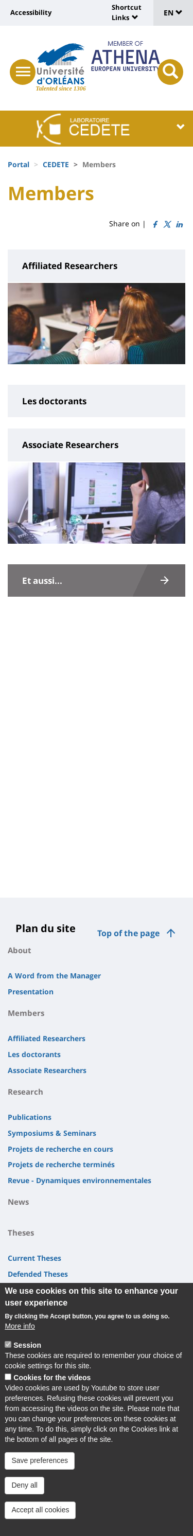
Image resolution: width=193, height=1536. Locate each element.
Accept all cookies (40, 1520)
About (19, 950)
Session (27, 1356)
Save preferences (39, 1472)
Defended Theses (38, 1274)
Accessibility (30, 12)
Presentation (31, 991)
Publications (29, 1117)
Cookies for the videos (52, 1389)
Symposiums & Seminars (52, 1133)
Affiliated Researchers (46, 1038)
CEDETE (56, 164)
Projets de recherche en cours (60, 1149)
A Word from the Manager (54, 975)
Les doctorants (34, 1054)
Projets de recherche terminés (61, 1164)
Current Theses (34, 1258)
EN (173, 12)
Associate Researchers (47, 1070)
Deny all (24, 1496)
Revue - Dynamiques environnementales (79, 1180)
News (18, 1201)
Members (26, 1013)
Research (25, 1091)
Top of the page (128, 933)
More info (19, 1337)
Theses (21, 1232)
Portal (18, 164)
